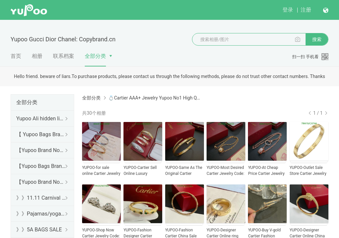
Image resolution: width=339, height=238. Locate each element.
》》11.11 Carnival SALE (41, 198)
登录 (287, 10)
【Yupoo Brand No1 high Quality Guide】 (41, 150)
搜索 (316, 39)
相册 (37, 56)
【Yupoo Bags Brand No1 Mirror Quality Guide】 (41, 166)
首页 (16, 56)
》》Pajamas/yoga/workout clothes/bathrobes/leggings (41, 214)
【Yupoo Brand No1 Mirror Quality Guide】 (41, 182)
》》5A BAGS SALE (39, 229)
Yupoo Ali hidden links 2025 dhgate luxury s (41, 118)
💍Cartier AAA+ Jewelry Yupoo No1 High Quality (154, 97)
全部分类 (95, 56)
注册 (306, 10)
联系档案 (63, 56)
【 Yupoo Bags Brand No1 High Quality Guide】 (41, 134)
